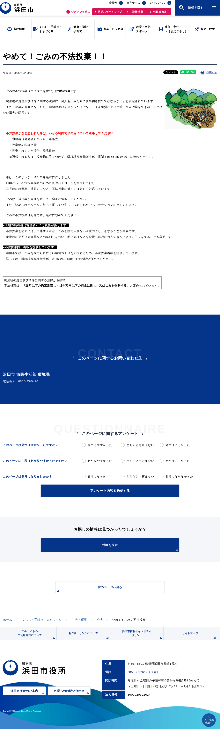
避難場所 (137, 13)
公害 (100, 619)
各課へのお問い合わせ (72, 696)
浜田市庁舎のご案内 (28, 696)
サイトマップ (199, 638)
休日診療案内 (161, 13)
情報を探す (119, 547)
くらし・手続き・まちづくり (42, 619)
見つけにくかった (177, 445)
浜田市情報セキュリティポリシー (142, 636)
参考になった (97, 476)
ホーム (7, 619)
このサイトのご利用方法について (36, 636)
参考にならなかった (179, 476)
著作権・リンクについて (88, 638)
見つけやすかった (100, 445)
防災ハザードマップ (110, 13)
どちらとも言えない (140, 445)
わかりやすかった (100, 460)
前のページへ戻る (105, 588)
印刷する (211, 72)
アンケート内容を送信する (110, 490)
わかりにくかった (177, 460)
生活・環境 (79, 619)
